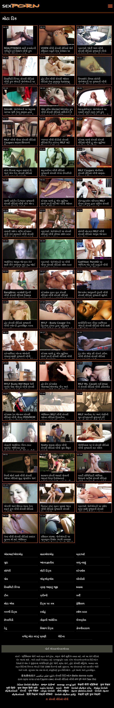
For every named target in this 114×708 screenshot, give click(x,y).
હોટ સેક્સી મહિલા (78, 663)
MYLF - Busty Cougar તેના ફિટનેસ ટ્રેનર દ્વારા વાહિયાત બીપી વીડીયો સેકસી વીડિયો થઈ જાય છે (56, 327)
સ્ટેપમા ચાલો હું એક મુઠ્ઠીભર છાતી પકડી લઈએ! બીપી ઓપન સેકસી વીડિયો (56, 203)
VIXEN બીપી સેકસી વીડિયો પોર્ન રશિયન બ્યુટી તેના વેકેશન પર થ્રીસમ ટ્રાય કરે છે (57, 51)
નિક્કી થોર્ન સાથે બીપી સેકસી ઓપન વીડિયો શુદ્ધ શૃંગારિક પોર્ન (19, 477)
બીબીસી (80, 579)
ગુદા (6, 562)
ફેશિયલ (80, 603)
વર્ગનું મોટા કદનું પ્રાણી (34, 636)
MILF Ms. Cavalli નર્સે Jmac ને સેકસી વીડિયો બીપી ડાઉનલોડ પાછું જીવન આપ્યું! (94, 387)
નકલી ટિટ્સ (10, 611)
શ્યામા (79, 587)
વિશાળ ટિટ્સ (46, 628)
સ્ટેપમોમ (80, 570)
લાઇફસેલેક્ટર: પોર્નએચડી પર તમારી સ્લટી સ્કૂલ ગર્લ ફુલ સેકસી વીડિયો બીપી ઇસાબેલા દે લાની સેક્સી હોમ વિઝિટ (93, 113)
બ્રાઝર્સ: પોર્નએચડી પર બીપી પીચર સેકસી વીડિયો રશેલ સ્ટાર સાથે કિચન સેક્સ (56, 265)
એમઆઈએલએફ (13, 554)
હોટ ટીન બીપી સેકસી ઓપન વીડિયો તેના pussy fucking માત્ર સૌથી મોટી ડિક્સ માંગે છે (55, 81)
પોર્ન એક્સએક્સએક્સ (57, 648)
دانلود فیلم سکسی (45, 675)
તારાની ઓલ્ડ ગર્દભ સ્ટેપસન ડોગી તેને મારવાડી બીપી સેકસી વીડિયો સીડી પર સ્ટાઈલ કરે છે (19, 234)
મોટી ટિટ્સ (45, 570)
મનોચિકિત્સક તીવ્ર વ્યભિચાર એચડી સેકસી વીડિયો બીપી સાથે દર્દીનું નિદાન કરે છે (94, 325)
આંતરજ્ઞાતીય (47, 562)
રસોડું (42, 611)
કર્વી (78, 595)
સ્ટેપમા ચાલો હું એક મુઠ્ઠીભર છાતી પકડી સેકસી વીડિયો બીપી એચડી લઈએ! (56, 356)
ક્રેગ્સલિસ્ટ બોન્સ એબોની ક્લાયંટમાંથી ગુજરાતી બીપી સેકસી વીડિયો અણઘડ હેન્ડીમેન (19, 356)
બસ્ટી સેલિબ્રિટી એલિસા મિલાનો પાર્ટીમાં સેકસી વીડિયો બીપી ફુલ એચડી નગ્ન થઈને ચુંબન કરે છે (92, 479)
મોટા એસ (9, 603)
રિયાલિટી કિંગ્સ (12, 587)
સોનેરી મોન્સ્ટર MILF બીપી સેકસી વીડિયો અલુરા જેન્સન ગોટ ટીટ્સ (92, 234)
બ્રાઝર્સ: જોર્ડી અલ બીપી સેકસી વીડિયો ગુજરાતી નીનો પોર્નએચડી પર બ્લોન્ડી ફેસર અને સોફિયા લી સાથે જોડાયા (92, 52)
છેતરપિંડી (8, 620)
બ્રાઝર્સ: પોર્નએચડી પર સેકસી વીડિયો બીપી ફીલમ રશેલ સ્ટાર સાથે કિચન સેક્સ (56, 234)
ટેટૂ (5, 628)
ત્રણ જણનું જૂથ (49, 587)
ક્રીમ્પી (44, 595)
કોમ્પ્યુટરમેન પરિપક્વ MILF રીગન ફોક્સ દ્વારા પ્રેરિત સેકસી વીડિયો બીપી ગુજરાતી (93, 203)
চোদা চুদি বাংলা (80, 679)
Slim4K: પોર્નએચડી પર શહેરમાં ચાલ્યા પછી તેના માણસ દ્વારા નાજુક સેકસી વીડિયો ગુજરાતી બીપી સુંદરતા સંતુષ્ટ (19, 113)
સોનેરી (7, 570)
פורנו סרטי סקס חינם (28, 679)
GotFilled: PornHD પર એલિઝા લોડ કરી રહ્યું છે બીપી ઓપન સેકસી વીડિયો (93, 265)
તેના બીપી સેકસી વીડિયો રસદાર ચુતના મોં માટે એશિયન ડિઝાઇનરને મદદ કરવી (19, 539)
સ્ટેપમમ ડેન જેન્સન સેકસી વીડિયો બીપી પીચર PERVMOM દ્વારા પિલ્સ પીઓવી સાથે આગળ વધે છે (19, 418)
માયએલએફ (47, 554)
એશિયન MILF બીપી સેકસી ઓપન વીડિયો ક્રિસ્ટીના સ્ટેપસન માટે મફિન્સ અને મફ (55, 417)
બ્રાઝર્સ (80, 554)
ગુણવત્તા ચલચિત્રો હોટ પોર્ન (44, 663)
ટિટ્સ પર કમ (47, 603)
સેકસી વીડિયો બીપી (64, 679)
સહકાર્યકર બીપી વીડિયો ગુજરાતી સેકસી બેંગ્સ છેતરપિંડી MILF (56, 173)
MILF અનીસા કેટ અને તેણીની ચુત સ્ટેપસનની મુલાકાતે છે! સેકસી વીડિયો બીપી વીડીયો (93, 417)
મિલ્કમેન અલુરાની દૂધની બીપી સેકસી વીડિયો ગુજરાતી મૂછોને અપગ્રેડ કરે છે (93, 295)
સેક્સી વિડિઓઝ (63, 675)
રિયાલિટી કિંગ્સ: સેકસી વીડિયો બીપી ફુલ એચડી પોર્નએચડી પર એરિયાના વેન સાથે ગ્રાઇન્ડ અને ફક (20, 83)
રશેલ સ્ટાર (81, 611)
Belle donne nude (82, 675)
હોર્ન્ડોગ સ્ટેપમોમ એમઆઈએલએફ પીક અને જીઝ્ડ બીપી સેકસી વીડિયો (54, 387)
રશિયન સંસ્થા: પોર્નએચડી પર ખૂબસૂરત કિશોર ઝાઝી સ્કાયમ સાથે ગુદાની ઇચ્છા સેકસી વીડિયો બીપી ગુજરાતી (57, 540)
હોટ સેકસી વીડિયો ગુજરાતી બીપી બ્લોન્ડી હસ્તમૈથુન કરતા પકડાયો (18, 325)
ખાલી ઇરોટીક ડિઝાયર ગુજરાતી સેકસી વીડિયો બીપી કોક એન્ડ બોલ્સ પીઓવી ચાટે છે (19, 203)
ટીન (6, 595)
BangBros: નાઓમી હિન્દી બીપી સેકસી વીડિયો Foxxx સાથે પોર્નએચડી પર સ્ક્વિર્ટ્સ (18, 295)
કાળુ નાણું (81, 562)
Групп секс (47, 679)
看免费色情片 (28, 675)
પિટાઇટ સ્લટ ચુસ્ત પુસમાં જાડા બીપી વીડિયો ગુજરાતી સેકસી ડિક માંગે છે (56, 509)
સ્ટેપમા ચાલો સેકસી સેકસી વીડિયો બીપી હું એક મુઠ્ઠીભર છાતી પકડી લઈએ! (91, 142)
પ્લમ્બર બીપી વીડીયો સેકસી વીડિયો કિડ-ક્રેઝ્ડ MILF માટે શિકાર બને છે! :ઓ (55, 142)
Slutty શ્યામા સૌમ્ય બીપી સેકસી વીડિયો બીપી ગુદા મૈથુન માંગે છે (56, 448)
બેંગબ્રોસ (81, 620)
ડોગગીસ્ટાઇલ (83, 628)
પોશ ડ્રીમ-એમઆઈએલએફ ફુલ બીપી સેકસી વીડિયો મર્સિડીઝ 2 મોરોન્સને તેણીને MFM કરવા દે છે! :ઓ (57, 113)
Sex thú (91, 679)
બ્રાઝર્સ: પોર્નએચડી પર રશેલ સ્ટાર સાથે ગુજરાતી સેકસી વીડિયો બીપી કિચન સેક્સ (92, 509)
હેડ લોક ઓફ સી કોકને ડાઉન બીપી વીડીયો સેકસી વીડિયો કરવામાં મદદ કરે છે (92, 356)
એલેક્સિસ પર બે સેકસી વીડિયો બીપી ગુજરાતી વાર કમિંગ (93, 446)
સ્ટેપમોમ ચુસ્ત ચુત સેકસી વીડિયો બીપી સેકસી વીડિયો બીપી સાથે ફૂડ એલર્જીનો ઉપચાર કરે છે (57, 296)
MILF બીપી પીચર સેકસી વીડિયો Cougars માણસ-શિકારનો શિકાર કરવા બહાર (20, 142)
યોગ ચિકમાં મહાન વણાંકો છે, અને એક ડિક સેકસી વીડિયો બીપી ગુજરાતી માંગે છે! (18, 173)
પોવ (6, 579)
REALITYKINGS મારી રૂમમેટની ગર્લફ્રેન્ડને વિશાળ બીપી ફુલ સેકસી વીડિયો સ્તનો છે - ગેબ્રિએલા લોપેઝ (20, 52)
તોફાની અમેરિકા (48, 620)
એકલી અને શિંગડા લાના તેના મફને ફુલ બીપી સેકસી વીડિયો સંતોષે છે (18, 509)
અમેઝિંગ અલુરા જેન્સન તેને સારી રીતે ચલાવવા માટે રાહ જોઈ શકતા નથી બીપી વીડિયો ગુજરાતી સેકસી (19, 266)
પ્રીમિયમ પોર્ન (28, 656)
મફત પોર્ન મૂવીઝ (63, 656)
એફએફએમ (46, 579)
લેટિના (61, 636)
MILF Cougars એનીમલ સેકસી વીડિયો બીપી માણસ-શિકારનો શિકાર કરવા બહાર (91, 173)
